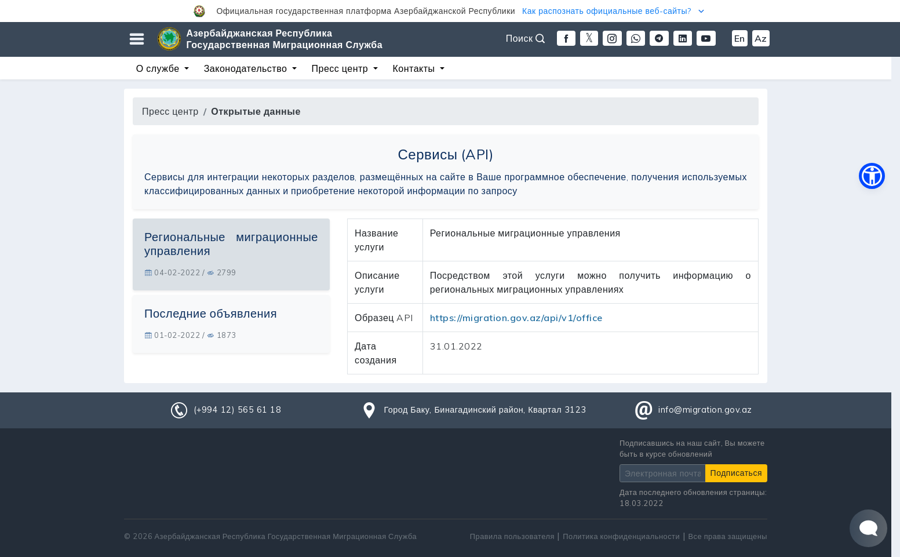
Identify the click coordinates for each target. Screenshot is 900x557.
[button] (450, 11)
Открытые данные (256, 111)
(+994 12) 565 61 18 (238, 410)
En (739, 38)
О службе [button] (159, 68)
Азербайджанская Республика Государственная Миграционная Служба (285, 38)
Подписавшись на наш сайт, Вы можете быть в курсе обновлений (692, 448)
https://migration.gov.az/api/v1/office (516, 317)
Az (761, 38)
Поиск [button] (525, 38)
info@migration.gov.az (705, 410)
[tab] (231, 254)
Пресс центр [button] (341, 68)
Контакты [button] (415, 68)
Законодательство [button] (247, 68)
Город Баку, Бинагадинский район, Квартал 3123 (485, 410)
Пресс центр (170, 111)
